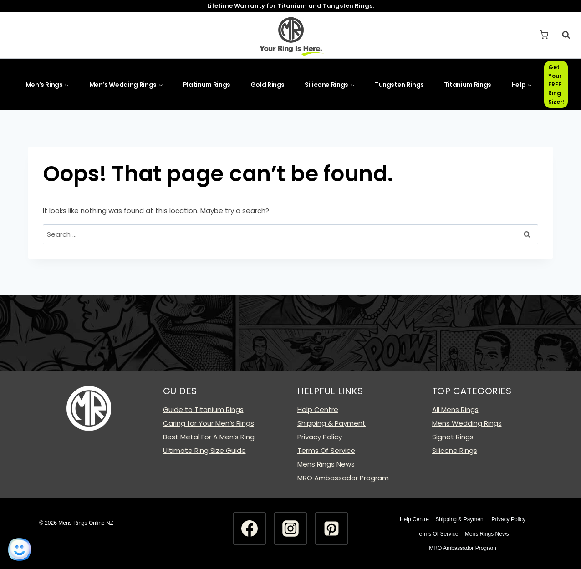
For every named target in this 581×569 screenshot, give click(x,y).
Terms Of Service (326, 450)
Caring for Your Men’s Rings (208, 423)
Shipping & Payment (331, 423)
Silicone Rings (454, 450)
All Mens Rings (455, 409)
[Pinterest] (331, 528)
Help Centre (317, 409)
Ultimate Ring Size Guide (204, 450)
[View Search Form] (561, 35)
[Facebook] (249, 528)
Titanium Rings (467, 84)
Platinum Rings (206, 84)
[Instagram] (290, 528)
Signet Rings (453, 437)
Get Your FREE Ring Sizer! (556, 84)
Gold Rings (267, 84)
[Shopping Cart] (544, 34)
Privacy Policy (319, 437)
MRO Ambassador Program (343, 478)
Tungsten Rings (399, 84)
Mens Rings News (326, 464)
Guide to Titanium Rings (203, 409)
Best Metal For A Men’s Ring (209, 437)
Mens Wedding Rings (467, 423)
